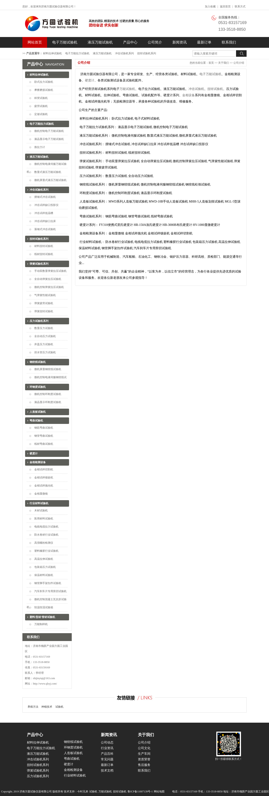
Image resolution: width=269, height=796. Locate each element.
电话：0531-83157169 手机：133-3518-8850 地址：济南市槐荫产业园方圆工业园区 (220, 791)
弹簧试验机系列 (39, 263)
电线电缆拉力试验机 (46, 526)
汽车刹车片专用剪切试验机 (50, 591)
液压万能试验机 (100, 42)
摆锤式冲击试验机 (45, 196)
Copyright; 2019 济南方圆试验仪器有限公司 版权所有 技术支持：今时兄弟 (44, 791)
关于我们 (223, 62)
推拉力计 (39, 147)
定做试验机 (41, 114)
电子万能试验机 (64, 42)
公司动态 (107, 742)
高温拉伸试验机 (43, 558)
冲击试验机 (196, 89)
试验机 (59, 706)
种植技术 (46, 706)
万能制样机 (41, 624)
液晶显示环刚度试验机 (47, 402)
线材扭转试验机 (43, 254)
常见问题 (107, 759)
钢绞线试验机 (38, 362)
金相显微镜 (41, 493)
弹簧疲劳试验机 (43, 303)
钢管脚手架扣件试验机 (47, 583)
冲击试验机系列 (124, 53)
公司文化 (144, 748)
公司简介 (155, 42)
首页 (211, 62)
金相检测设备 (38, 462)
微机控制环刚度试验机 (47, 394)
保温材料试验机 (43, 575)
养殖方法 (33, 706)
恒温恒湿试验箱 (43, 607)
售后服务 (144, 765)
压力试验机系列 (39, 321)
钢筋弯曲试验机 (43, 427)
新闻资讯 (179, 42)
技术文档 (107, 770)
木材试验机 (41, 510)
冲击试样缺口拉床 (45, 221)
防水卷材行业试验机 (46, 534)
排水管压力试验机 (45, 352)
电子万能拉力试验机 (77, 53)
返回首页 (225, 6)
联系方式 (240, 6)
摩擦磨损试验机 (43, 90)
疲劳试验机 (41, 106)
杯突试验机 (41, 98)
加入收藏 (210, 6)
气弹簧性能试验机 (45, 295)
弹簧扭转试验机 (43, 311)
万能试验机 (127, 89)
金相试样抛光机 (43, 485)
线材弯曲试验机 (43, 443)
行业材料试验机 (39, 503)
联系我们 (229, 42)
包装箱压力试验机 (45, 567)
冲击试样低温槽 (43, 213)
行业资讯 (107, 748)
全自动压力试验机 (45, 336)
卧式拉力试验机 (43, 81)
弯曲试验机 (36, 420)
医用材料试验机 (43, 518)
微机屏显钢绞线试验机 (47, 369)
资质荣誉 (144, 759)
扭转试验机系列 (146, 53)
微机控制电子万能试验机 (49, 131)
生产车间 (144, 753)
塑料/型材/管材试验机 (42, 617)
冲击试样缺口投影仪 (46, 205)
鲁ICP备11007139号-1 (140, 791)
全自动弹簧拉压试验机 (47, 279)
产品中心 (130, 42)
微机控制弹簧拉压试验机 (49, 287)
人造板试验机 (38, 411)
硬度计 (34, 453)
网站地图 (159, 791)
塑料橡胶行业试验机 (46, 550)
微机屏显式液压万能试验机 (50, 180)
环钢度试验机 (38, 386)
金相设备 (188, 95)
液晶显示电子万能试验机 (49, 139)
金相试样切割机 (43, 469)
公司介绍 (238, 62)
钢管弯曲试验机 (43, 435)
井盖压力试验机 (43, 344)
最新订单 (204, 42)
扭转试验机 (215, 89)
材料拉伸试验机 (52, 53)
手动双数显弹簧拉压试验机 (50, 271)
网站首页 (35, 42)
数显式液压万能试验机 (47, 172)
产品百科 (107, 753)
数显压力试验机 (43, 328)
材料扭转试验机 (43, 246)
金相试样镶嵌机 (43, 477)
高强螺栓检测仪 (43, 542)
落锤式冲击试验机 (45, 229)
